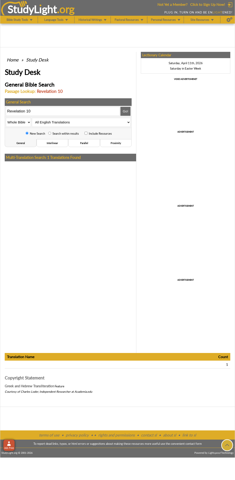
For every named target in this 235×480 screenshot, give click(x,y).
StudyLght (32, 9)
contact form (193, 443)
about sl (169, 435)
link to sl (189, 435)
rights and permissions (116, 435)
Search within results (63, 133)
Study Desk (37, 59)
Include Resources (98, 133)
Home (13, 59)
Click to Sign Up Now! (207, 4)
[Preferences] (229, 19)
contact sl (149, 435)
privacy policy (77, 435)
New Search (35, 133)
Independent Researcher (55, 391)
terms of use (49, 435)
